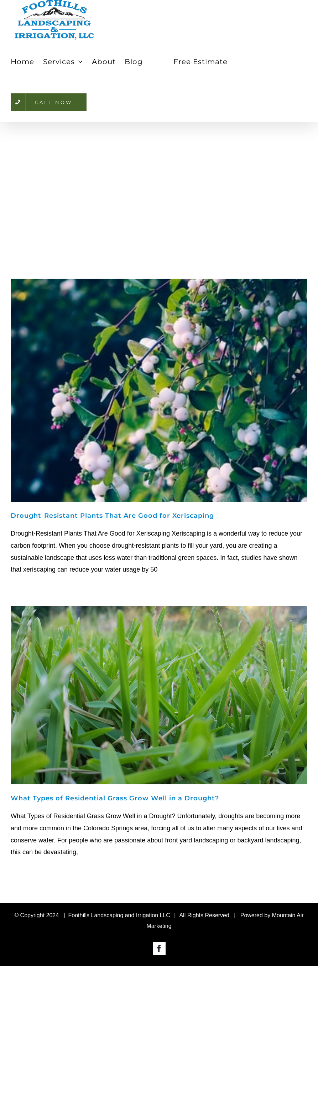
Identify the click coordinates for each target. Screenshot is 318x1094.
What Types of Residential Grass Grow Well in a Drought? (115, 798)
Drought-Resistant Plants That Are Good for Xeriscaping (112, 516)
